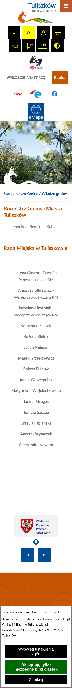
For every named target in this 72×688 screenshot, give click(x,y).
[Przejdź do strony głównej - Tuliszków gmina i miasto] (36, 14)
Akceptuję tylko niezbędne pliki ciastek (35, 666)
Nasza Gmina (26, 193)
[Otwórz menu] (66, 6)
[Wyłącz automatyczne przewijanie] (36, 542)
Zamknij (36, 679)
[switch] (58, 32)
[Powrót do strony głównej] (8, 193)
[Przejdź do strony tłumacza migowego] (36, 62)
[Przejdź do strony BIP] (17, 93)
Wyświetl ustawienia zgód (36, 651)
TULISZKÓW (36, 596)
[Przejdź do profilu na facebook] (54, 93)
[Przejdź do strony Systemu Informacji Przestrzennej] (36, 112)
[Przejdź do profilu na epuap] (36, 93)
